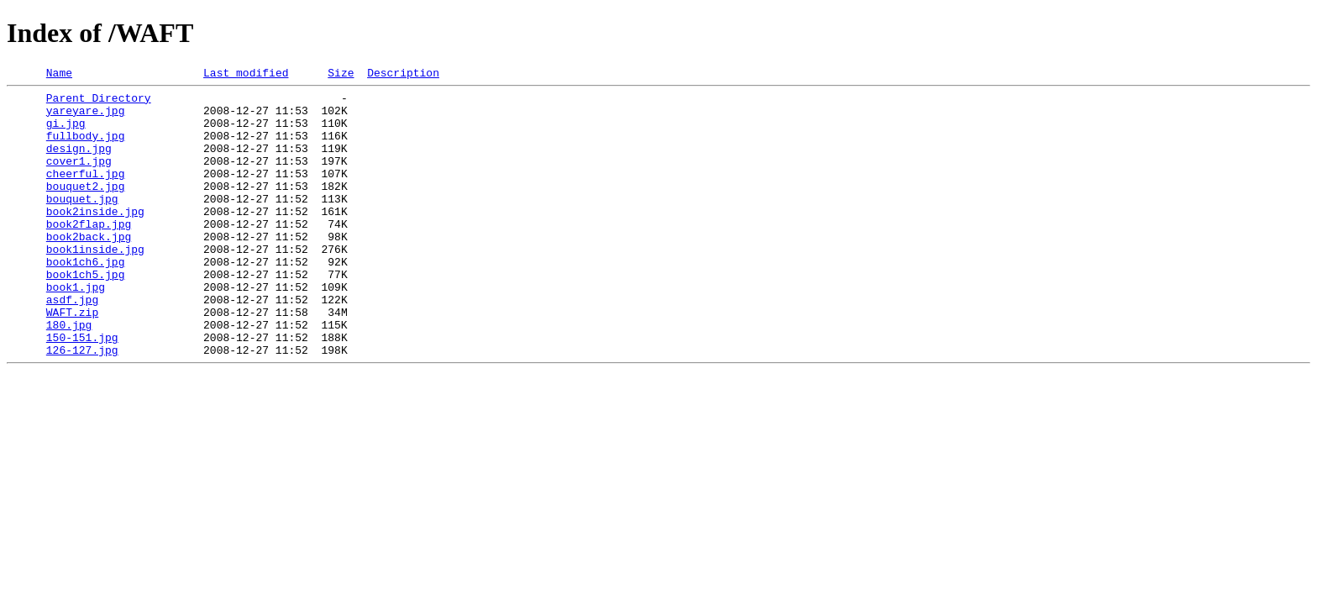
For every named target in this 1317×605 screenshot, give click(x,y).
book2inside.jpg (95, 238)
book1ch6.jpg (85, 299)
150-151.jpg (82, 389)
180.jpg (69, 374)
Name (59, 74)
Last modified (245, 74)
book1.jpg (75, 329)
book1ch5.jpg (85, 314)
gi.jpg (66, 132)
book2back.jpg (88, 268)
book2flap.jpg (88, 253)
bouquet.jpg (82, 223)
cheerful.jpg (85, 193)
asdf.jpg (72, 344)
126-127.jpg (82, 405)
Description (403, 74)
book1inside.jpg (95, 284)
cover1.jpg (79, 178)
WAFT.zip (72, 359)
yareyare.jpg (85, 117)
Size (341, 74)
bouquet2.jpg (85, 208)
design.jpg (79, 163)
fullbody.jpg (85, 147)
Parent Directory (98, 102)
